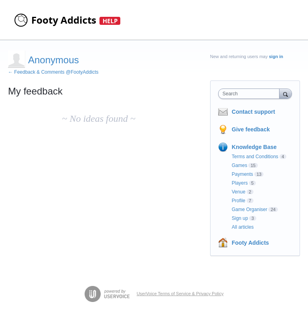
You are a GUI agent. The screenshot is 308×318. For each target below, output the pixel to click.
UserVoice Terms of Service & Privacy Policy (180, 293)
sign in (276, 56)
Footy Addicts (250, 243)
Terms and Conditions (255, 156)
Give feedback (251, 129)
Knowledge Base (254, 147)
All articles (243, 227)
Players (240, 183)
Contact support (253, 112)
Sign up (240, 218)
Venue (238, 192)
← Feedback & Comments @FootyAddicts (53, 72)
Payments (242, 174)
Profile (238, 200)
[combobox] (250, 94)
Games (239, 165)
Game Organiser (249, 209)
